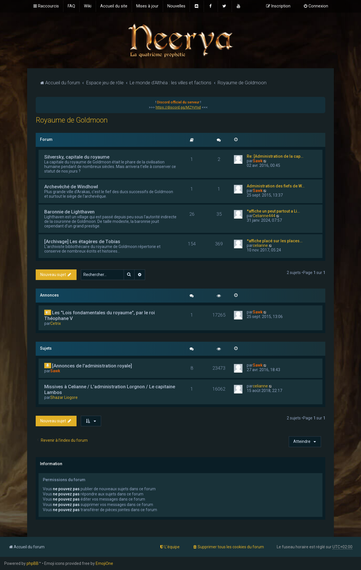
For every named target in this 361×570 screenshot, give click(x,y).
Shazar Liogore (64, 397)
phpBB (33, 563)
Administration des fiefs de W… (275, 186)
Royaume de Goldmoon (72, 120)
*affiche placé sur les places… (274, 241)
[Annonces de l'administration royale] (92, 366)
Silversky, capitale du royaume (76, 157)
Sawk (257, 161)
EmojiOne (104, 563)
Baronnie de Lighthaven (69, 212)
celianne (260, 245)
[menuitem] (71, 6)
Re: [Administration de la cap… (275, 156)
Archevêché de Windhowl (71, 186)
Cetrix (55, 323)
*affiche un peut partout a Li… (273, 211)
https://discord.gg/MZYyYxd (178, 107)
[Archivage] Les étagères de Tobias (82, 241)
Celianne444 (264, 215)
